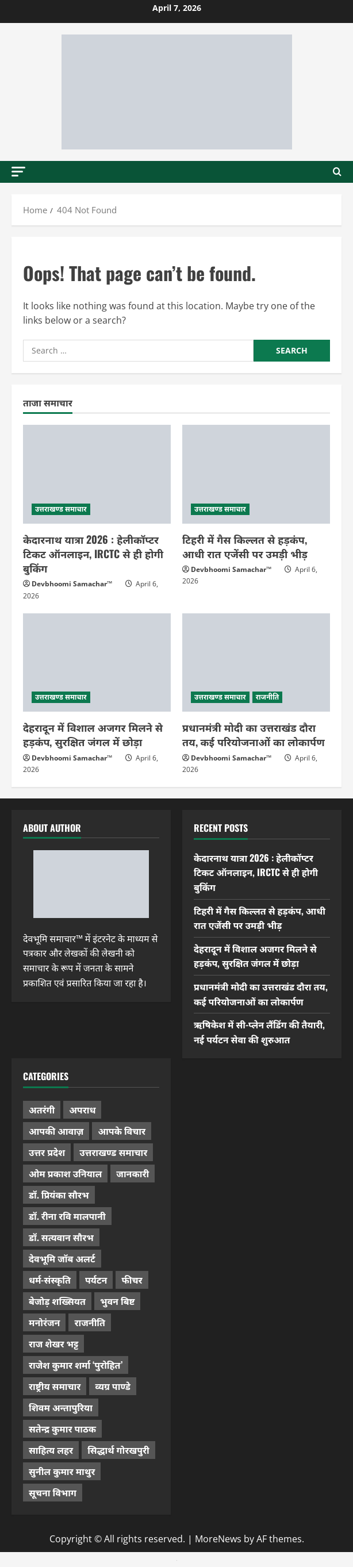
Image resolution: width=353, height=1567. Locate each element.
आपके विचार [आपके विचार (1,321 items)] (121, 1131)
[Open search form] (337, 172)
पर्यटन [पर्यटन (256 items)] (96, 1279)
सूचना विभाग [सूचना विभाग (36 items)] (52, 1492)
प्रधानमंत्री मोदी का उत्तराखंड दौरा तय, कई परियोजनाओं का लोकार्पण (253, 734)
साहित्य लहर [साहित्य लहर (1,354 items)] (51, 1450)
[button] (18, 171)
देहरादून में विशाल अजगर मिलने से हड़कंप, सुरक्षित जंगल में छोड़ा (93, 734)
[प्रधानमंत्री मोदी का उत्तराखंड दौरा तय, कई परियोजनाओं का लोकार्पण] (256, 662)
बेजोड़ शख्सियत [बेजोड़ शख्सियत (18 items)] (57, 1301)
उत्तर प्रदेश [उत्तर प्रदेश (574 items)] (47, 1152)
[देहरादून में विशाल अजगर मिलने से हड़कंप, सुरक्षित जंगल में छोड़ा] (97, 662)
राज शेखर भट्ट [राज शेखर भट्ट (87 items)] (53, 1343)
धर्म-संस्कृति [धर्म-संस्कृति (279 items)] (50, 1279)
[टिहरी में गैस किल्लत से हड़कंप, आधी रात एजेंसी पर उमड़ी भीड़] (256, 474)
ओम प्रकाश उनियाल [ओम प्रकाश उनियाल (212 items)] (65, 1173)
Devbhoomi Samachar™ (72, 584)
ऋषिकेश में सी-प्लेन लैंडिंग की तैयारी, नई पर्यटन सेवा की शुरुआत (259, 1031)
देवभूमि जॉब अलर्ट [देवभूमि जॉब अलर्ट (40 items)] (62, 1258)
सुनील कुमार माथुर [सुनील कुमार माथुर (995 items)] (62, 1471)
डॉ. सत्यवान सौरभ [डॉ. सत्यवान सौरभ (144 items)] (61, 1237)
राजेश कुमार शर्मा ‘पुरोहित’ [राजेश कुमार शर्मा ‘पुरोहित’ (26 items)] (75, 1365)
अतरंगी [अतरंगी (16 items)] (42, 1109)
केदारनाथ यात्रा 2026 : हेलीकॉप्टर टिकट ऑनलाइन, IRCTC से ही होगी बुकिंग (93, 553)
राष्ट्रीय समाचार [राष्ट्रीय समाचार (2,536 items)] (54, 1386)
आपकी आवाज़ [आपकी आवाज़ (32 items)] (56, 1131)
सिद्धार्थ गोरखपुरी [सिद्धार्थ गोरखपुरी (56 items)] (118, 1450)
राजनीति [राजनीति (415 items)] (89, 1322)
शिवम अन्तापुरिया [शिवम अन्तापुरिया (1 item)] (61, 1407)
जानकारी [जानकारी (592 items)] (132, 1173)
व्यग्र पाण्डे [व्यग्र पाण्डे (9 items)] (112, 1386)
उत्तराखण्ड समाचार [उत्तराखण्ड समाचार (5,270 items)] (113, 1152)
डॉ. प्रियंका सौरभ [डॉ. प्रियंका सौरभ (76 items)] (59, 1194)
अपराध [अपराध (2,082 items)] (82, 1109)
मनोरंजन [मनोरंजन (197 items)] (44, 1322)
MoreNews (218, 1539)
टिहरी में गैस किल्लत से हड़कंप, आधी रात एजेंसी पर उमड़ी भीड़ (245, 546)
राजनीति (267, 697)
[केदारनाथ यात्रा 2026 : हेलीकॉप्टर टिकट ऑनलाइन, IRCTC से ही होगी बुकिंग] (97, 474)
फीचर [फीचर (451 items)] (131, 1279)
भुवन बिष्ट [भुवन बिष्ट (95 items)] (117, 1301)
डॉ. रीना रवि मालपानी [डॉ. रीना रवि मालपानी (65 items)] (67, 1216)
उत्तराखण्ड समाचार (61, 509)
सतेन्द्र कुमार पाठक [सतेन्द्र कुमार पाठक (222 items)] (62, 1428)
